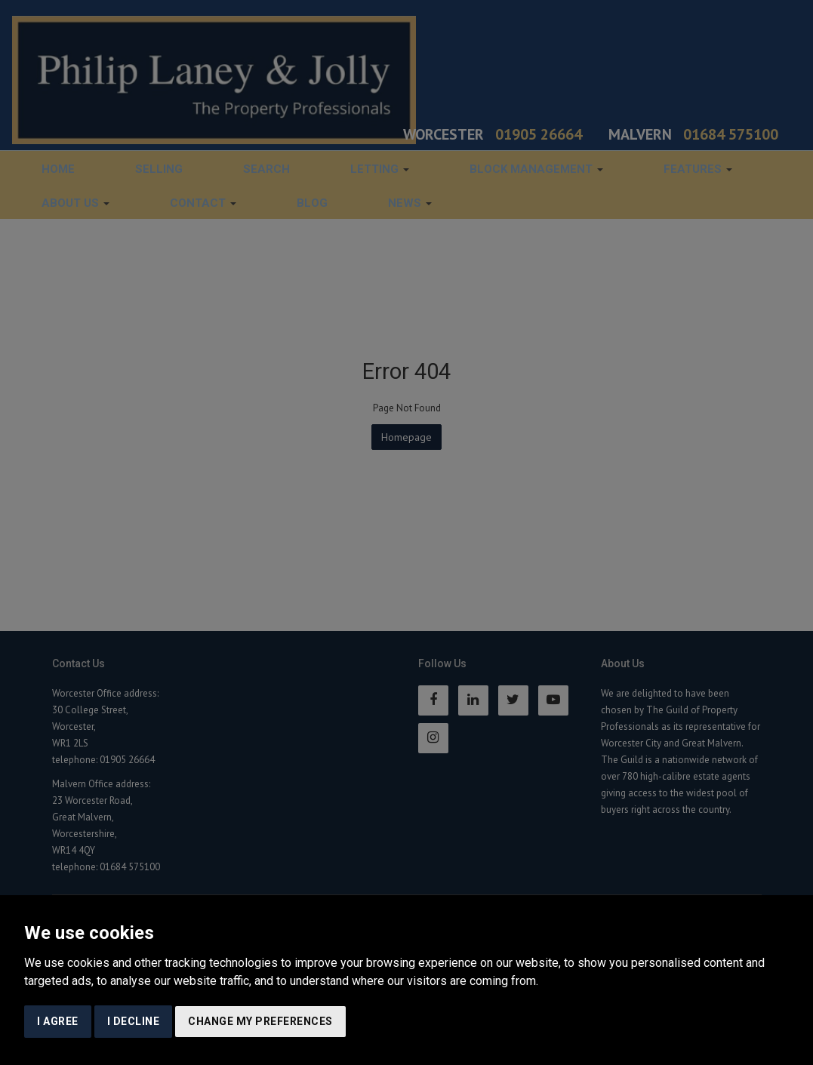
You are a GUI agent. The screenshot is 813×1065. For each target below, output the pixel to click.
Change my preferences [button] (260, 1021)
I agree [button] (58, 1021)
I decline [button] (133, 1021)
